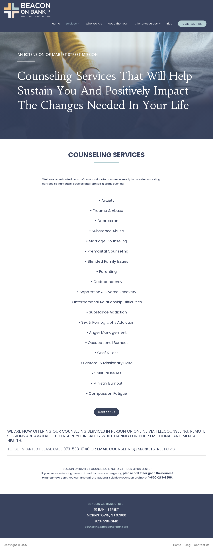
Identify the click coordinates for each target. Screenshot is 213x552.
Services (71, 23)
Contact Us (201, 545)
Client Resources (146, 23)
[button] (106, 412)
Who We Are (94, 23)
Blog (169, 23)
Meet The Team (118, 23)
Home (56, 23)
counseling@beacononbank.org (106, 527)
